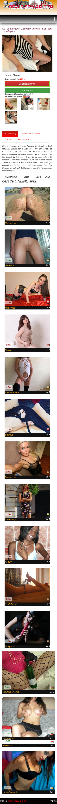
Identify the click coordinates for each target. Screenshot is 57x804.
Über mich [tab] (9, 139)
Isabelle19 (10, 307)
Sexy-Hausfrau (12, 392)
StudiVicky (10, 519)
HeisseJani (10, 223)
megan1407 (9, 738)
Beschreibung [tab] (10, 134)
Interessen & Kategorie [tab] (30, 134)
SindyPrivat (11, 604)
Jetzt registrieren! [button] (27, 84)
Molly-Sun (10, 646)
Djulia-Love (10, 477)
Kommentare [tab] (23, 139)
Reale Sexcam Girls (16, 801)
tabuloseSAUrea (11, 691)
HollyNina (7, 745)
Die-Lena (9, 265)
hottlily (8, 562)
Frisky (8, 350)
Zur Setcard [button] (27, 90)
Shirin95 (9, 434)
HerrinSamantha (11, 792)
